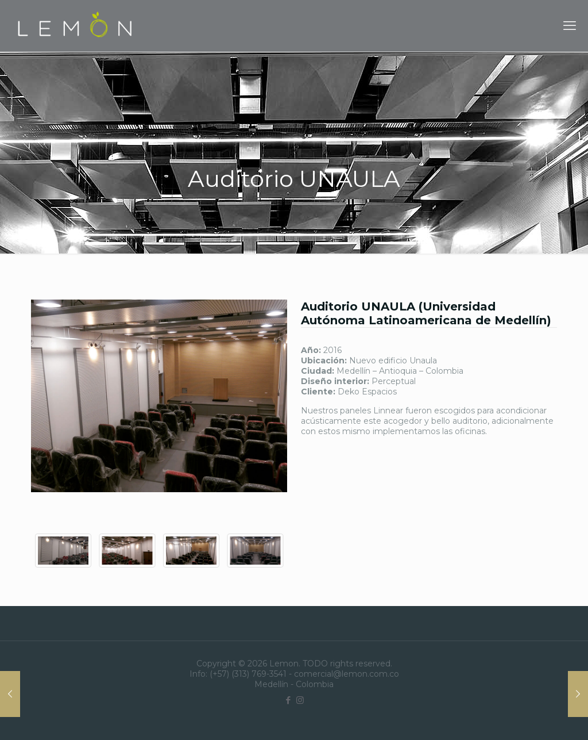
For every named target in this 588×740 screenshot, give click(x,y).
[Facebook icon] (288, 700)
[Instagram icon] (300, 700)
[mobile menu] (569, 26)
